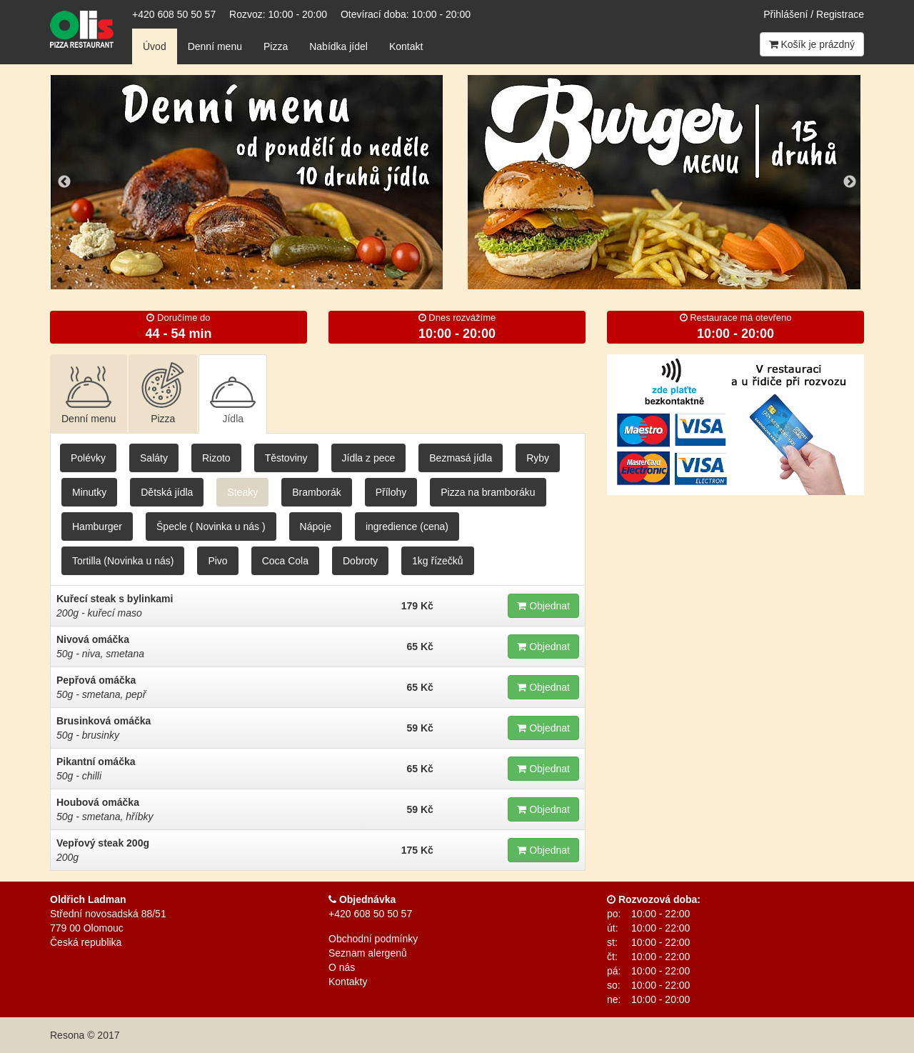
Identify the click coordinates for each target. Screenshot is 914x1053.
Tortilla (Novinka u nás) (123, 561)
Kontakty (347, 981)
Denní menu (215, 46)
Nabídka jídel (338, 46)
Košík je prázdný (812, 44)
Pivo (217, 561)
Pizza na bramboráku (488, 492)
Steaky (242, 492)
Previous (64, 182)
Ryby (537, 458)
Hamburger (97, 526)
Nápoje (315, 526)
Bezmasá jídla (460, 458)
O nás (341, 967)
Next (850, 182)
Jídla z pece (369, 458)
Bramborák (316, 492)
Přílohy (391, 492)
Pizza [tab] (163, 393)
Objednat (543, 606)
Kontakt (406, 46)
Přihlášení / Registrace (813, 14)
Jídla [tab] (233, 393)
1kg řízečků (437, 561)
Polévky (88, 458)
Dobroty (360, 561)
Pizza (275, 46)
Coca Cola (285, 561)
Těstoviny (286, 458)
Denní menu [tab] (88, 393)
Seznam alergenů (367, 953)
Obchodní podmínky (373, 938)
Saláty (154, 458)
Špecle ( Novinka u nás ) (211, 526)
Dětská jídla (167, 492)
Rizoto (216, 458)
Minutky (89, 492)
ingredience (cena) (407, 526)
